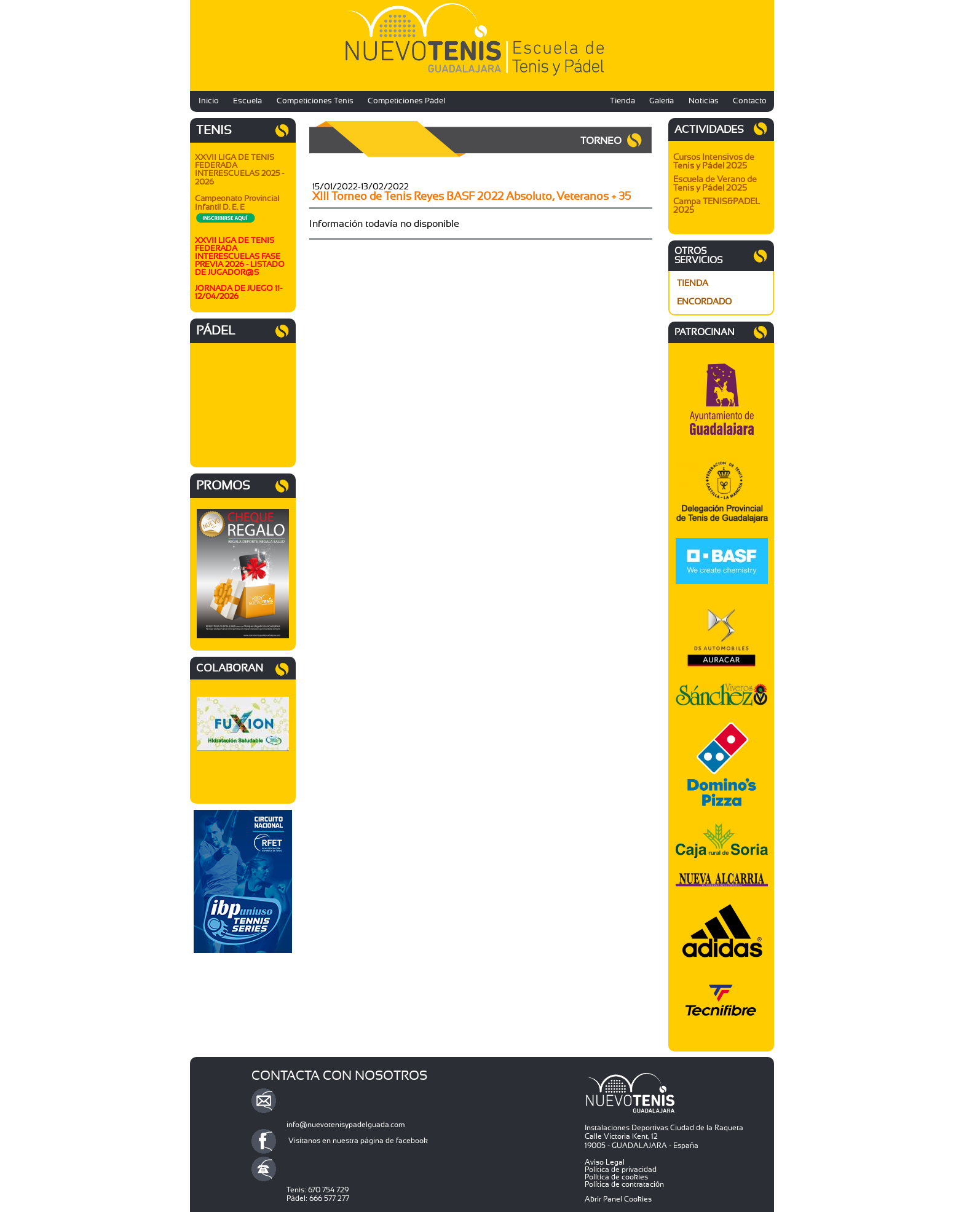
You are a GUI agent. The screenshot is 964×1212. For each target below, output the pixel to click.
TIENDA (692, 283)
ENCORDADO (704, 302)
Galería (661, 101)
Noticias (704, 101)
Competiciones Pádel (406, 101)
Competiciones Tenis (315, 101)
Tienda (622, 101)
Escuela (247, 101)
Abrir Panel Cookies (618, 1199)
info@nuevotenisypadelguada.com (345, 1124)
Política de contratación (624, 1184)
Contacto (750, 101)
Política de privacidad (621, 1169)
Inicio (209, 101)
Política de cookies (616, 1177)
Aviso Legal (605, 1162)
